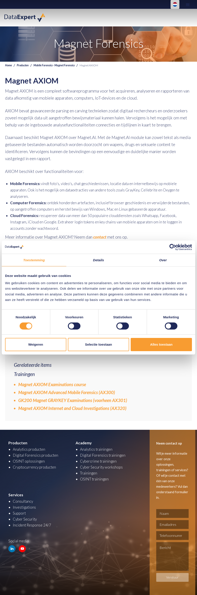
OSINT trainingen (94, 479)
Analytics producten (29, 449)
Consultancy (23, 501)
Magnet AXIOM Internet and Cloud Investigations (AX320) (72, 408)
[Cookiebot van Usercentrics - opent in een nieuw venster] (172, 247)
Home (8, 65)
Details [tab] (98, 260)
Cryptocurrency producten (34, 467)
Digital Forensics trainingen (102, 455)
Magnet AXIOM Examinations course (52, 384)
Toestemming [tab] (34, 260)
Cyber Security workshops (101, 467)
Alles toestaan (161, 344)
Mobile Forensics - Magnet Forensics (54, 65)
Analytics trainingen (96, 449)
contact (99, 236)
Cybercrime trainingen (98, 461)
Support (19, 513)
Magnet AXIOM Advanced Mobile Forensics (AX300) (66, 392)
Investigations (24, 507)
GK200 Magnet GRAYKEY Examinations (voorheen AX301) (72, 400)
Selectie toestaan (98, 344)
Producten (23, 65)
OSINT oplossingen (29, 461)
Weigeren (35, 344)
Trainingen (88, 473)
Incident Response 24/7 (32, 525)
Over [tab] (163, 260)
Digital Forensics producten (35, 455)
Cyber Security (25, 519)
